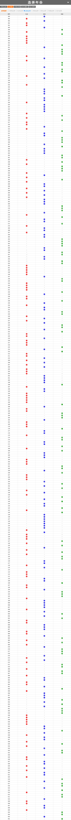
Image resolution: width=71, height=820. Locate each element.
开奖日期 (17, 7)
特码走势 (12, 11)
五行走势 (59, 11)
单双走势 (35, 11)
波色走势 (28, 11)
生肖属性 (25, 7)
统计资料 (32, 7)
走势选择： (4, 11)
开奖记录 (3, 7)
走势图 (10, 7)
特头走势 (43, 11)
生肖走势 (20, 11)
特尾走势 (51, 11)
